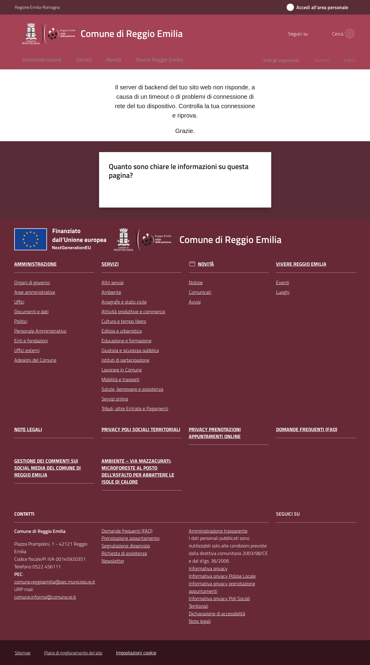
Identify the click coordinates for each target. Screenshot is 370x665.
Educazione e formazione (127, 340)
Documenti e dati (31, 311)
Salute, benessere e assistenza (132, 389)
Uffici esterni (26, 350)
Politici (20, 321)
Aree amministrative (34, 292)
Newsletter (113, 560)
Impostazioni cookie (136, 652)
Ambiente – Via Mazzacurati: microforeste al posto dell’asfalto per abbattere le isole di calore (138, 471)
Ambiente (111, 292)
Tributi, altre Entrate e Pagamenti (135, 408)
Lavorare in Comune (122, 369)
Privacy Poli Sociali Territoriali (141, 429)
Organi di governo (32, 282)
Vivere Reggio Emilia (301, 264)
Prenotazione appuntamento (130, 538)
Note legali (28, 429)
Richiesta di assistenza (124, 553)
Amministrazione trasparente (218, 530)
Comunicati (200, 292)
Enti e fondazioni (31, 340)
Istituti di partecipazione (125, 360)
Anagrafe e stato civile (124, 301)
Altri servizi (113, 282)
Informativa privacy (208, 568)
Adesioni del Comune (35, 360)
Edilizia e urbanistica (122, 330)
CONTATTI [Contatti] (24, 513)
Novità (206, 264)
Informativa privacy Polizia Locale (222, 576)
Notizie (196, 282)
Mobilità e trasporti (120, 379)
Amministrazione (35, 264)
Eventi (282, 282)
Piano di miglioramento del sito (73, 652)
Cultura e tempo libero (124, 321)
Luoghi (282, 292)
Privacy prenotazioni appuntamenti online (215, 433)
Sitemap (23, 652)
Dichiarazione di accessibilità (217, 613)
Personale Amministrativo (40, 330)
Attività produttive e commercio (133, 311)
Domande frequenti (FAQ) (306, 429)
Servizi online (115, 398)
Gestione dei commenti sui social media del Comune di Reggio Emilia (47, 467)
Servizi (110, 264)
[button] (348, 33)
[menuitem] (42, 60)
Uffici (19, 301)
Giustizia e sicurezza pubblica (130, 350)
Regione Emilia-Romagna (37, 7)
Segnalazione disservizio (126, 545)
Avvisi (195, 301)
